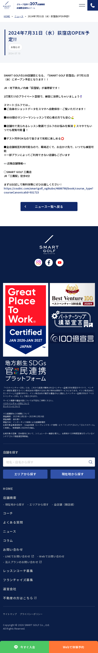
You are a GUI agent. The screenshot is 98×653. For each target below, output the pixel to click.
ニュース (9, 531)
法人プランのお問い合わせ (23, 562)
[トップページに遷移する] (5, 5)
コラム (8, 540)
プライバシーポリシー (31, 614)
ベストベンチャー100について (16, 403)
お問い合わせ (13, 549)
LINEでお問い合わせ (19, 556)
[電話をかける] (92, 5)
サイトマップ (10, 614)
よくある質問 (13, 522)
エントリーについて (11, 406)
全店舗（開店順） (65, 504)
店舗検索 (9, 497)
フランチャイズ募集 (18, 579)
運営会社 (9, 589)
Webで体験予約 (73, 647)
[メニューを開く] (82, 5)
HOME (8, 488)
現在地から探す (14, 504)
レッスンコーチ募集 (18, 570)
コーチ (8, 513)
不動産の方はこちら (20, 598)
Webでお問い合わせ (52, 556)
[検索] (90, 462)
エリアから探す (39, 504)
